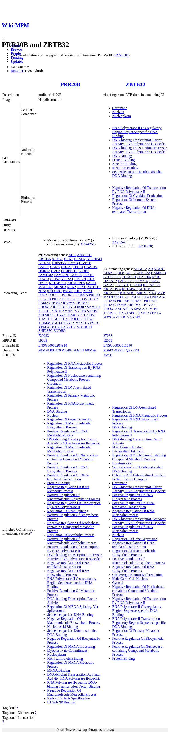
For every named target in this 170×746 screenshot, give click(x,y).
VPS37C (93, 323)
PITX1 (88, 291)
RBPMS (69, 303)
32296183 (121, 55)
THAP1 (43, 319)
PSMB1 (122, 305)
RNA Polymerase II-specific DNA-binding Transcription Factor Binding (73, 684)
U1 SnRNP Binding (61, 702)
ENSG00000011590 (117, 345)
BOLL (130, 273)
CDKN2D (129, 277)
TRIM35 (44, 323)
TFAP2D (109, 313)
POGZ (43, 295)
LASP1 (91, 283)
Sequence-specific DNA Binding (70, 614)
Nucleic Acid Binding (62, 626)
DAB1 (156, 277)
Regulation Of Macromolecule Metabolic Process (69, 449)
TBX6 (70, 315)
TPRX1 (88, 319)
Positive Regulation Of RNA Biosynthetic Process (67, 469)
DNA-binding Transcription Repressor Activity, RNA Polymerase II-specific (139, 150)
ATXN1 (57, 259)
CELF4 (78, 267)
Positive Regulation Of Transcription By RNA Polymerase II (73, 549)
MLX (152, 293)
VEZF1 (81, 323)
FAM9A (76, 275)
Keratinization (122, 463)
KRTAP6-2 (147, 289)
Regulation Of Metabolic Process (70, 535)
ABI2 (72, 255)
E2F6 (122, 281)
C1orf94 (72, 263)
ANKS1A (140, 269)
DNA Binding (122, 156)
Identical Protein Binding (65, 658)
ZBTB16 (122, 317)
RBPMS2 (82, 303)
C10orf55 (59, 263)
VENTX (69, 323)
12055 (107, 340)
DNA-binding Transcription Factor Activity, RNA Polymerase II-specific (139, 142)
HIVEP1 (80, 279)
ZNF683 (60, 331)
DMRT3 (44, 271)
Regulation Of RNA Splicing (67, 511)
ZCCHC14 (84, 327)
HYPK (43, 283)
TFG (92, 315)
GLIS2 (55, 279)
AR (150, 269)
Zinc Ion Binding (124, 164)
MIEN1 (142, 293)
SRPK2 (50, 315)
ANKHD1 (84, 255)
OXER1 (56, 291)
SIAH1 (57, 311)
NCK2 (71, 287)
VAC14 (57, 323)
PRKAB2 (159, 297)
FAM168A (45, 275)
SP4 (41, 315)
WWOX (109, 317)
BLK (121, 273)
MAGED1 (45, 287)
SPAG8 (139, 309)
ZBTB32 (135, 84)
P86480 (67, 350)
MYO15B (110, 297)
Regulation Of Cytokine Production (137, 196)
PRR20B (70, 84)
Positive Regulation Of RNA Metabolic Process (67, 433)
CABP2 (43, 267)
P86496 (90, 350)
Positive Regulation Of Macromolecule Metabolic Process (71, 541)
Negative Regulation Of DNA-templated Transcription (134, 209)
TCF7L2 (82, 315)
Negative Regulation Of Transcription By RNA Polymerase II (139, 190)
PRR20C (95, 295)
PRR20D (44, 299)
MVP (161, 293)
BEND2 (80, 259)
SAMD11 (94, 307)
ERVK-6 (141, 281)
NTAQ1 (44, 291)
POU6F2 (68, 295)
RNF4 (72, 307)
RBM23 (44, 303)
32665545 (119, 242)
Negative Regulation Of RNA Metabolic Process (68, 489)
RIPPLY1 (60, 307)
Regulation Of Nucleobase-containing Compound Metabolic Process (74, 377)
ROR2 (81, 307)
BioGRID (17, 71)
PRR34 (70, 299)
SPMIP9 (151, 309)
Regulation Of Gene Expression (69, 419)
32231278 (145, 246)
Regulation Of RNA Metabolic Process (74, 363)
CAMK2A (142, 273)
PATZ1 (68, 291)
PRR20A (81, 295)
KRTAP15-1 (152, 285)
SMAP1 (68, 311)
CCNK (55, 267)
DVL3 (55, 271)
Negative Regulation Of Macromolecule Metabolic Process (71, 692)
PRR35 (81, 299)
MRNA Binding (58, 670)
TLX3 (65, 319)
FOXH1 (88, 275)
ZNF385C (45, 331)
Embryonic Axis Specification (68, 698)
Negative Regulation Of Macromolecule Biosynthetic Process (73, 620)
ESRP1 (84, 271)
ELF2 (130, 281)
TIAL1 (55, 319)
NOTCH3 (94, 287)
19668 (42, 340)
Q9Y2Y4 (132, 350)
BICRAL (44, 263)
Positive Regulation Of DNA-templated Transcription (68, 477)
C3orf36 (85, 263)
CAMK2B (158, 273)
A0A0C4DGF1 (114, 350)
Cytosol (117, 583)
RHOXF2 (45, 307)
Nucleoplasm (121, 116)
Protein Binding (123, 160)
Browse (16, 49)
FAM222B (61, 275)
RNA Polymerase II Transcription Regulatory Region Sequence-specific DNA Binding (139, 622)
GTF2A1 (66, 279)
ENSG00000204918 (52, 345)
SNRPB (80, 311)
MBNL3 (60, 287)
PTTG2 (92, 299)
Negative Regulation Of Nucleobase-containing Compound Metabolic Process (73, 527)
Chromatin (119, 108)
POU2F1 (54, 295)
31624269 (87, 244)
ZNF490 (135, 317)
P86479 (55, 350)
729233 (43, 335)
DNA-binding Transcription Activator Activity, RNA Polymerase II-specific (74, 676)
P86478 (43, 350)
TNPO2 (131, 313)
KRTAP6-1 (130, 289)
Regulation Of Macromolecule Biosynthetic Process (69, 425)
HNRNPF (122, 285)
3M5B (107, 355)
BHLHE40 (94, 259)
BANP (68, 259)
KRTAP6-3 (111, 293)
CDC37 (66, 267)
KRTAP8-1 (128, 293)
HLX (91, 279)
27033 (107, 335)
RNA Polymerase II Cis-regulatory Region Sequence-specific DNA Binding (137, 132)
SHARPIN (125, 309)
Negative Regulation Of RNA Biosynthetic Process (68, 573)
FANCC (154, 281)
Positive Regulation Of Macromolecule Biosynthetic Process (73, 497)
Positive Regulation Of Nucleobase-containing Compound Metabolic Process (72, 459)
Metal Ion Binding (125, 168)
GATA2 (108, 285)
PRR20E (58, 299)
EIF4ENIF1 (69, 271)
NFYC (82, 287)
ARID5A (44, 259)
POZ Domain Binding (127, 447)
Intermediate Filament (128, 451)
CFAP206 (144, 277)
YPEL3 (43, 327)
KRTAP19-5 (76, 283)
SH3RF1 (44, 311)
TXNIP (143, 313)
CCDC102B (112, 277)
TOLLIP (76, 319)
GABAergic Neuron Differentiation (137, 575)
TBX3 (60, 315)
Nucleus (118, 112)
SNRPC (92, 311)
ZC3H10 (69, 327)
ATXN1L (110, 273)
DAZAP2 (90, 267)
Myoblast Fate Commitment (67, 650)
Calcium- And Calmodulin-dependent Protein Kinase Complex (139, 477)
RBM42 (56, 303)
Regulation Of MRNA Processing (71, 646)
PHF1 (77, 291)
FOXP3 (43, 279)
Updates (17, 61)
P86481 (78, 350)
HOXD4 (136, 285)
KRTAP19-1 (57, 283)
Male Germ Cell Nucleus (130, 579)
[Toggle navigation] (3, 39)
